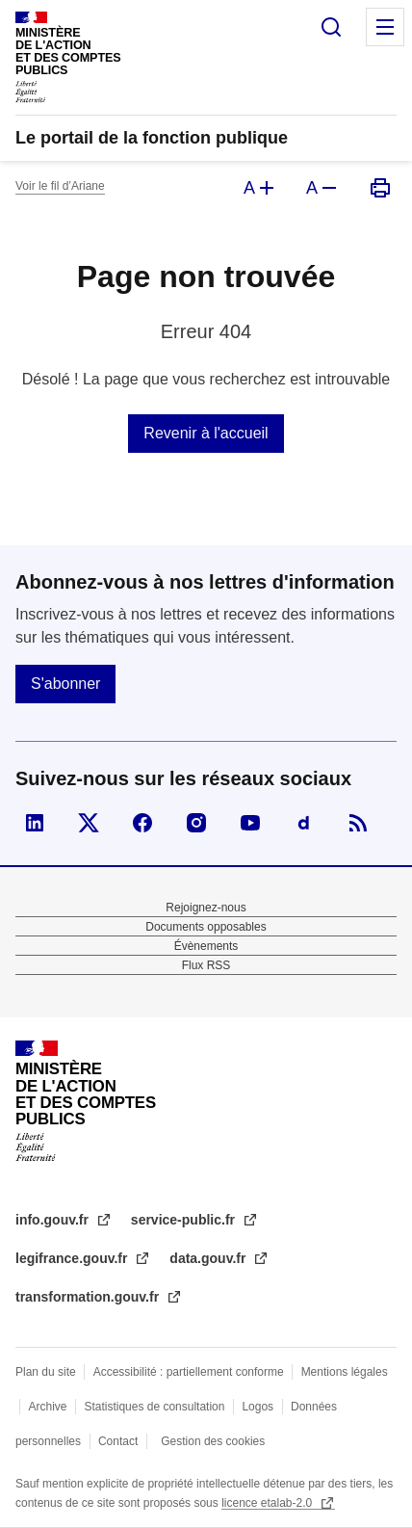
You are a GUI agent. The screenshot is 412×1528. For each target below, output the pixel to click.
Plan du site (45, 1372)
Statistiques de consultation (154, 1406)
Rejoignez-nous (205, 907)
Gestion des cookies (213, 1441)
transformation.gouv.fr (89, 1296)
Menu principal (385, 27)
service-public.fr (185, 1219)
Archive (47, 1406)
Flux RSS (206, 965)
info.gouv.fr (53, 1219)
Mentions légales (344, 1372)
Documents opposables (205, 927)
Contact (118, 1441)
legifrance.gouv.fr (73, 1258)
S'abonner (65, 683)
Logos (257, 1406)
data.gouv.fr (209, 1258)
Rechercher (331, 27)
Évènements (206, 946)
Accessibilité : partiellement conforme (188, 1372)
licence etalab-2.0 (268, 1503)
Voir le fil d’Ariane (60, 186)
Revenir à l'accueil (205, 433)
